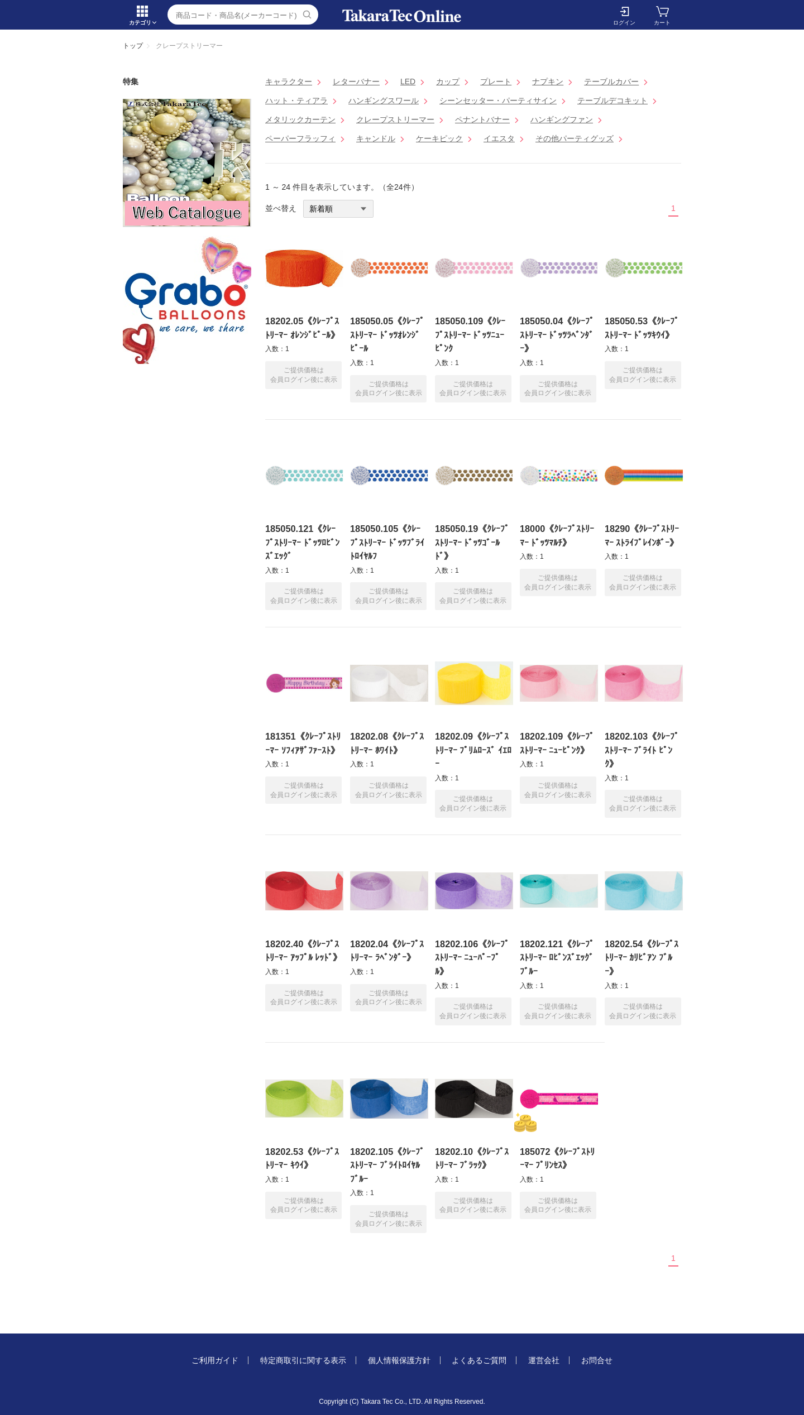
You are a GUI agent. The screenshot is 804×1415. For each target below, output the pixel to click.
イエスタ (499, 138)
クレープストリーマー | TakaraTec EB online (402, 16)
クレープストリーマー (395, 119)
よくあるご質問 (479, 1360)
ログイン (624, 23)
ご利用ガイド (215, 1360)
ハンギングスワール (383, 100)
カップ (448, 81)
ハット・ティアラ (296, 100)
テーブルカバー (611, 81)
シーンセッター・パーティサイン (498, 100)
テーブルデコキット (612, 100)
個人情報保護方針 (399, 1360)
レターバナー (356, 81)
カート (662, 23)
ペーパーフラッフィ (300, 138)
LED (407, 81)
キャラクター (288, 81)
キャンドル (375, 138)
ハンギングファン (561, 119)
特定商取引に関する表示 (303, 1360)
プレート (495, 81)
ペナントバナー (482, 119)
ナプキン (547, 81)
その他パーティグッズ (574, 138)
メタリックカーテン (300, 119)
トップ (133, 46)
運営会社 (543, 1360)
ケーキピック (439, 138)
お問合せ (596, 1360)
